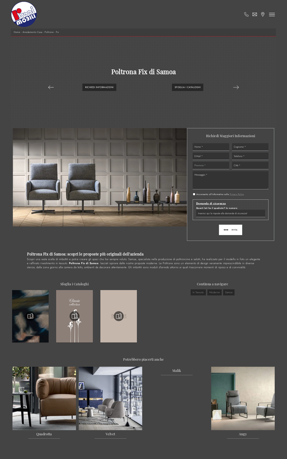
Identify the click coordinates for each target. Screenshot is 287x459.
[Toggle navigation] (272, 14)
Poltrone (49, 32)
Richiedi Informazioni (99, 87)
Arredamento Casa (32, 32)
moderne (214, 292)
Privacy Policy (237, 194)
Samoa (228, 292)
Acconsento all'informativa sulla (220, 194)
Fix (57, 32)
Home (17, 32)
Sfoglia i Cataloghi (188, 87)
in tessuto (198, 292)
